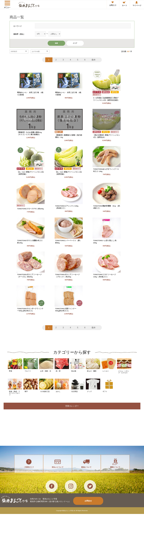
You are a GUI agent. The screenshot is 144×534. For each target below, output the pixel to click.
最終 (94, 60)
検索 (56, 43)
